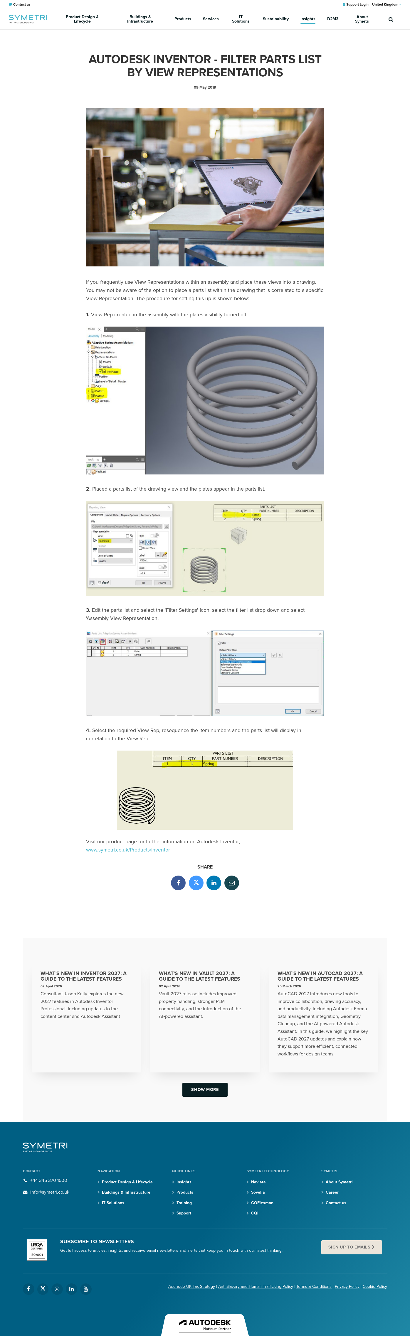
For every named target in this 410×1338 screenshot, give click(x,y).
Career (332, 1192)
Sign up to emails (349, 1247)
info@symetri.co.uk (49, 1192)
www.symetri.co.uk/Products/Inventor (128, 850)
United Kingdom (386, 4)
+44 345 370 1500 (48, 1180)
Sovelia (258, 1192)
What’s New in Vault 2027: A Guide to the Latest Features (199, 976)
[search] (391, 19)
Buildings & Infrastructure (140, 19)
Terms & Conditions (314, 1286)
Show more (205, 1089)
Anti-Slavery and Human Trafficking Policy (255, 1286)
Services (211, 18)
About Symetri (362, 19)
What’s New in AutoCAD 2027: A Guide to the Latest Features (320, 976)
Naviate (258, 1182)
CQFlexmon (262, 1202)
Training (184, 1202)
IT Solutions (241, 19)
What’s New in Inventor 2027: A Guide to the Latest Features (84, 976)
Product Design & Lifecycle (82, 19)
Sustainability (276, 18)
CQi (254, 1213)
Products (182, 18)
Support (184, 1213)
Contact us (336, 1202)
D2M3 (332, 18)
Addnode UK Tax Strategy (191, 1286)
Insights (307, 18)
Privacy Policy (347, 1286)
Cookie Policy (375, 1286)
